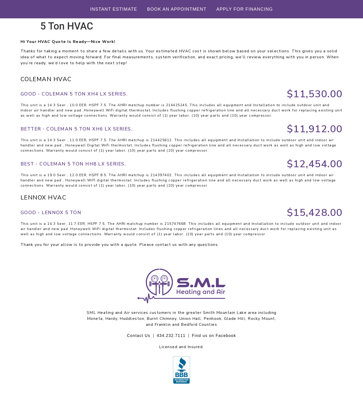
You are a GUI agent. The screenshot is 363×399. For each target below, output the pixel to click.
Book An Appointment (177, 9)
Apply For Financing (244, 9)
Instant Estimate (113, 9)
